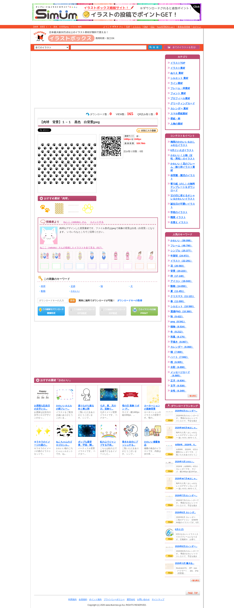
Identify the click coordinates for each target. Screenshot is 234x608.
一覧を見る (192, 395)
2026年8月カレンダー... (186, 546)
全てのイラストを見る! (182, 47)
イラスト (137, 27)
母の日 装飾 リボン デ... (130, 407)
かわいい (75, 291)
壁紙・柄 (175, 118)
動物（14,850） (179, 286)
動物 (43, 291)
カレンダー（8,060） (182, 346)
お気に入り (147, 130)
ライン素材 (176, 83)
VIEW (169, 420)
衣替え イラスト (179, 222)
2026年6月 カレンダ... (185, 512)
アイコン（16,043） (181, 281)
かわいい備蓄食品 (152, 443)
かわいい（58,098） (181, 240)
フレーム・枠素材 (180, 88)
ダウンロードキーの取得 (129, 300)
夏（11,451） (177, 291)
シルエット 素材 (179, 78)
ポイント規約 (95, 599)
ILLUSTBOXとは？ (166, 27)
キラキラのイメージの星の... (42, 443)
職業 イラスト (178, 217)
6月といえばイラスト (182, 150)
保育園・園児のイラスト (182, 177)
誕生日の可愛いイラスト (182, 205)
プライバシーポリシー (114, 599)
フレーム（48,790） (181, 245)
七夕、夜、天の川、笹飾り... (108, 407)
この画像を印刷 (144, 311)
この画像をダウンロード (51, 311)
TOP (128, 27)
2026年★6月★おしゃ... (186, 428)
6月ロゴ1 (179, 529)
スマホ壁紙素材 (179, 113)
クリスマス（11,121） (182, 296)
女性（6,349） (178, 390)
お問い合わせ (143, 599)
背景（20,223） (179, 271)
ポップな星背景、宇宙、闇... (86, 443)
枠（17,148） (177, 276)
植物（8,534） (178, 326)
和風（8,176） (178, 336)
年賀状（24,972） (180, 255)
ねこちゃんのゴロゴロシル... (64, 443)
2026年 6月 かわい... (184, 461)
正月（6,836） (178, 380)
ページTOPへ (193, 593)
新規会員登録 (184, 27)
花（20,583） (177, 265)
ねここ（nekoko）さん (74, 222)
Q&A (146, 27)
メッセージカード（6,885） (180, 374)
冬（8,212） (177, 331)
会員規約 (83, 599)
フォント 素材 (178, 93)
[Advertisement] (14, 82)
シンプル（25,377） (181, 250)
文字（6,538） (178, 385)
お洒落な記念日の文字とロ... (42, 407)
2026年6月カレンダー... (186, 411)
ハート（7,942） (179, 357)
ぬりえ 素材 (176, 73)
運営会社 (131, 599)
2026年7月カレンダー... (186, 495)
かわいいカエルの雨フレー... (64, 407)
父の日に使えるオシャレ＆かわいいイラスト (182, 197)
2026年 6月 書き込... (184, 563)
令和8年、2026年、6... (185, 444)
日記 (152, 27)
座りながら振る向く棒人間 (86, 407)
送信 (72, 300)
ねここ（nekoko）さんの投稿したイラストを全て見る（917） (71, 247)
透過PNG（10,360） (181, 311)
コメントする (97, 222)
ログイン (197, 27)
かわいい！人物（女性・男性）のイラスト (182, 157)
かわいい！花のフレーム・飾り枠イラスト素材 (182, 167)
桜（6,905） (177, 362)
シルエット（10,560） (182, 306)
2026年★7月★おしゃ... (186, 478)
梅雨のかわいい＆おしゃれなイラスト (182, 143)
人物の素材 (176, 123)
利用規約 (72, 599)
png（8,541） (178, 321)
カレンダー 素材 (179, 108)
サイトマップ (158, 599)
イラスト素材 (177, 68)
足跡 (73, 286)
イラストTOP (177, 62)
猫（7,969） (177, 352)
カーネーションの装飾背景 (152, 407)
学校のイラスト (179, 212)
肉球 (43, 286)
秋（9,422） (177, 316)
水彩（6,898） (178, 367)
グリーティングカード (182, 103)
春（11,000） (177, 301)
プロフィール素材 (180, 98)
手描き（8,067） (179, 341)
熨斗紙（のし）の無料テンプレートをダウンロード (182, 187)
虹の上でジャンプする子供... (108, 443)
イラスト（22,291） (181, 260)
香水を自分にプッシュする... (130, 443)
